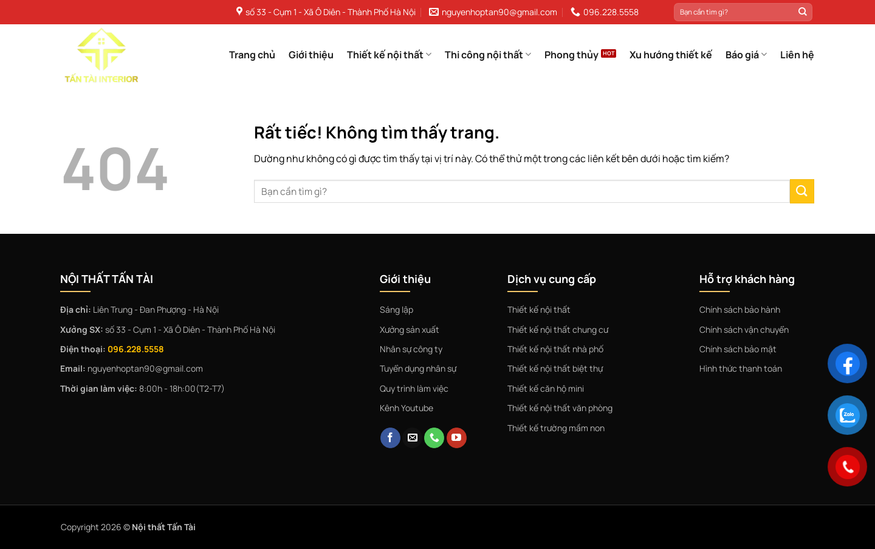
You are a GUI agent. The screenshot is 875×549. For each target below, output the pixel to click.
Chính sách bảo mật (738, 349)
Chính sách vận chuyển (744, 329)
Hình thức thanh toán (740, 368)
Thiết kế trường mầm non (556, 428)
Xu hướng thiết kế (671, 54)
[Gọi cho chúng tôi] (434, 438)
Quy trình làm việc (414, 388)
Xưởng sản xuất (409, 329)
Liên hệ (797, 54)
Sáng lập (396, 309)
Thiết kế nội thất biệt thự (555, 368)
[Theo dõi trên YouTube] (457, 438)
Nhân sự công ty (411, 349)
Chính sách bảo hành (739, 309)
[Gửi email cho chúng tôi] (412, 438)
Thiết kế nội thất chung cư (557, 329)
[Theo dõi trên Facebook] (390, 438)
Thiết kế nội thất (389, 54)
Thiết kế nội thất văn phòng (559, 408)
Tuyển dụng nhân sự (418, 368)
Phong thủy (571, 54)
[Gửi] (803, 12)
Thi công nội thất (488, 54)
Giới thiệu (311, 54)
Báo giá (746, 54)
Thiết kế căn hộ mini (545, 388)
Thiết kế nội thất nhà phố (555, 349)
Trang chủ (252, 54)
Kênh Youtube (406, 408)
